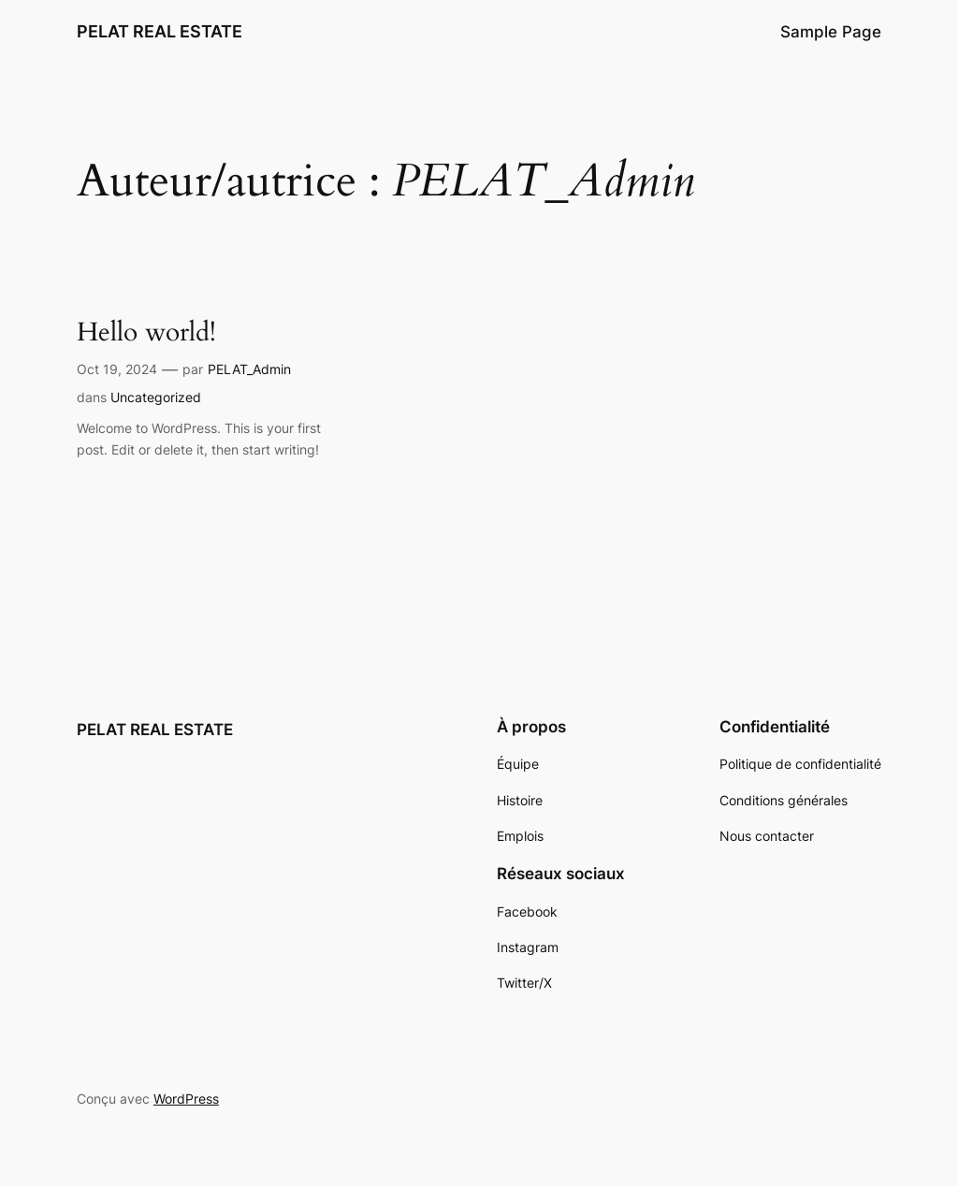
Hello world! (146, 332)
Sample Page (830, 31)
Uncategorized (155, 397)
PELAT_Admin (249, 369)
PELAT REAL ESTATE (159, 31)
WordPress (186, 1098)
